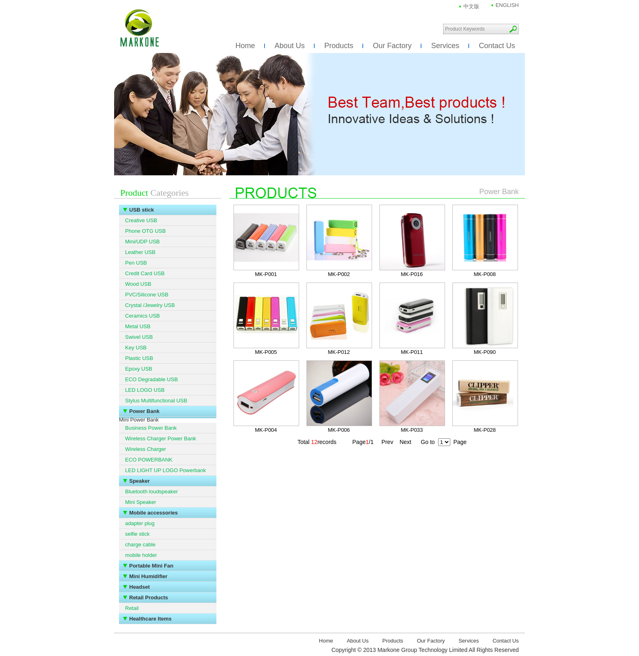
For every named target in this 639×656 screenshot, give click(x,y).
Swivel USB (139, 337)
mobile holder (141, 555)
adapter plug (139, 523)
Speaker (139, 481)
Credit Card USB (145, 273)
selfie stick (137, 534)
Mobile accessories (153, 513)
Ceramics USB (142, 316)
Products (338, 46)
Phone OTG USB (145, 231)
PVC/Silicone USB (146, 295)
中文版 (471, 6)
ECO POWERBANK (148, 460)
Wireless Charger (145, 449)
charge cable (140, 544)
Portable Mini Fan (151, 566)
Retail (132, 608)
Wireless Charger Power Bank (160, 438)
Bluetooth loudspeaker (151, 491)
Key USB (136, 348)
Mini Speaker (140, 502)
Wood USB (138, 284)
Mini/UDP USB (142, 242)
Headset (139, 587)
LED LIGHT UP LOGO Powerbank (165, 470)
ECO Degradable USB (151, 379)
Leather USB (140, 252)
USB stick (141, 210)
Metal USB (137, 326)
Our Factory (392, 46)
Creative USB (141, 220)
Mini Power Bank (139, 420)
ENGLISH (507, 5)
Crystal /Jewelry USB (150, 305)
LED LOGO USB (145, 390)
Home (245, 46)
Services (445, 46)
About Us (290, 46)
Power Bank (144, 411)
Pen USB (136, 263)
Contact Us (497, 46)
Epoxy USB (138, 369)
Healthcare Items (150, 619)
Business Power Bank (150, 428)
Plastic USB (139, 358)
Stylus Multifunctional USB (156, 401)
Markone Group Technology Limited (139, 28)
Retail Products (148, 597)
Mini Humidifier (148, 576)
